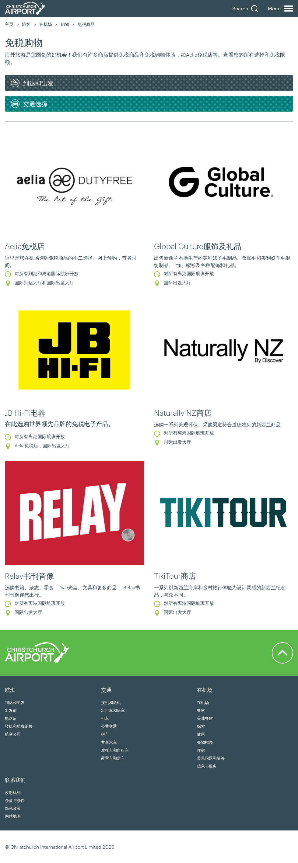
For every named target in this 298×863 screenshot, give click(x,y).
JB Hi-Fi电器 (25, 412)
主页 (9, 24)
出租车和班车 (113, 710)
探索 (201, 726)
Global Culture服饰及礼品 (197, 246)
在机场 (45, 24)
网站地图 (13, 816)
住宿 (201, 750)
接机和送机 (111, 702)
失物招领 (205, 742)
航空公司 (13, 734)
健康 (201, 734)
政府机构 (13, 792)
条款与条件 (15, 800)
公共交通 (109, 726)
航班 (10, 690)
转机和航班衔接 (19, 726)
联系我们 (15, 780)
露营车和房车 (113, 758)
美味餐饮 (205, 718)
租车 (105, 718)
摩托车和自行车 (115, 750)
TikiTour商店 (175, 575)
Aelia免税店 (24, 246)
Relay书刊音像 (29, 575)
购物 (65, 24)
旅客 (26, 24)
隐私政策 (13, 808)
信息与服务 (207, 766)
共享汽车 (109, 742)
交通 (106, 690)
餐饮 (201, 710)
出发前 (11, 710)
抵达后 (11, 718)
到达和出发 (15, 702)
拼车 (105, 734)
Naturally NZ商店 (183, 412)
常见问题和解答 (211, 758)
